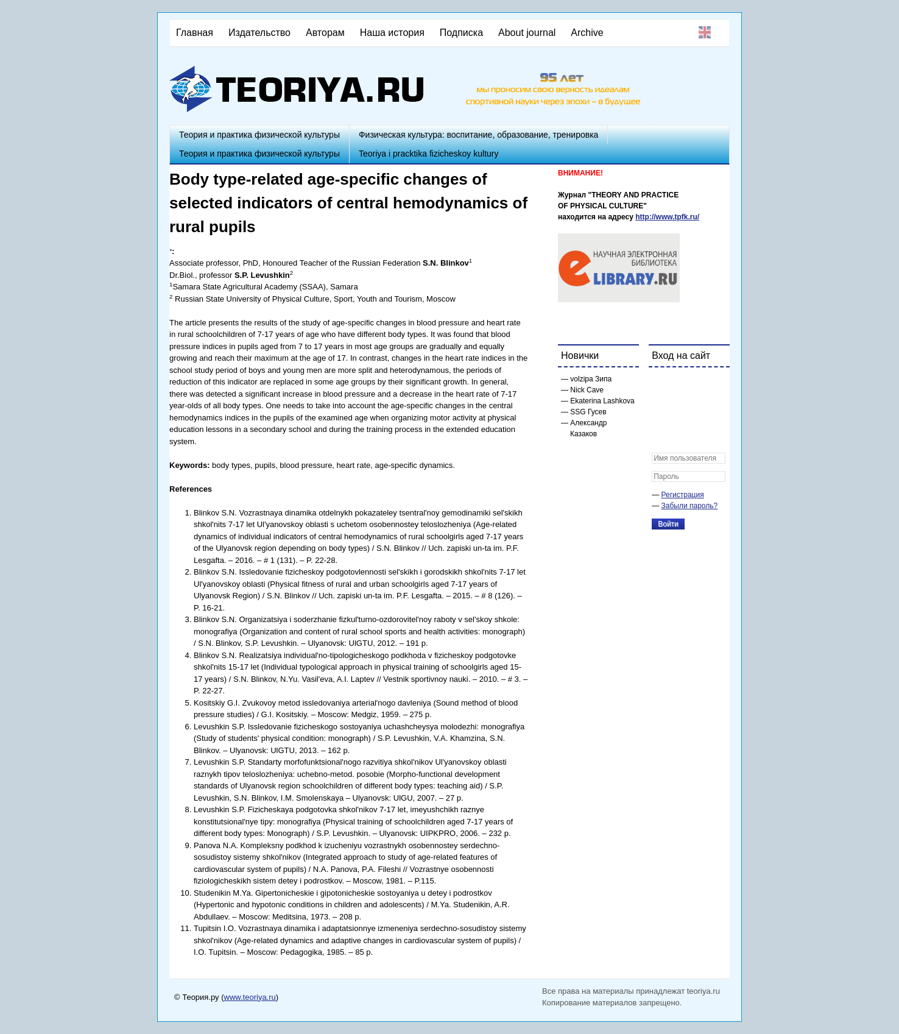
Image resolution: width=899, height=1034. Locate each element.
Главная (194, 32)
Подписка (461, 32)
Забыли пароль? (689, 505)
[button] (661, 384)
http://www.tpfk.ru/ (667, 217)
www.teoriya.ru (250, 997)
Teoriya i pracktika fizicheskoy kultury (429, 153)
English (705, 32)
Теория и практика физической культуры (259, 135)
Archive (587, 32)
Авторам (325, 32)
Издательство (259, 32)
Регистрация (682, 494)
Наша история (392, 32)
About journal (526, 32)
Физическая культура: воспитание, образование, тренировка (478, 135)
